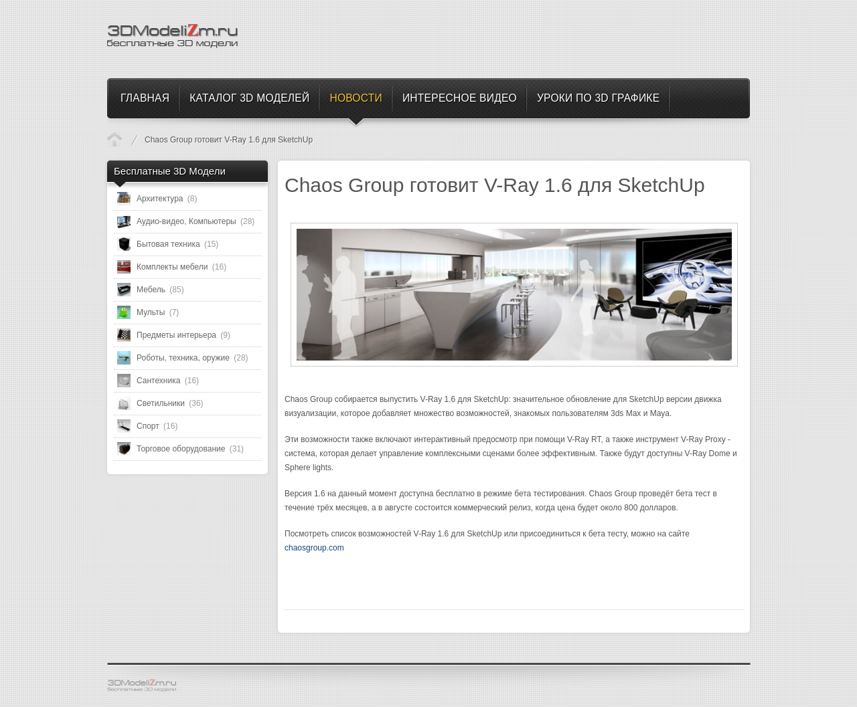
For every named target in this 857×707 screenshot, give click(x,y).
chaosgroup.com (314, 547)
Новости (114, 139)
